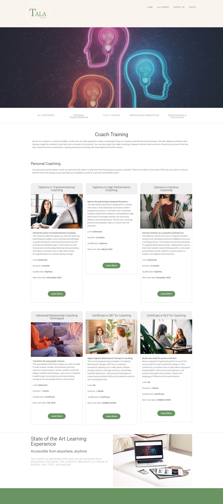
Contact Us (178, 7)
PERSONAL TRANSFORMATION (78, 116)
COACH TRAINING (111, 115)
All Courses (163, 7)
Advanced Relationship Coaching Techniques (57, 317)
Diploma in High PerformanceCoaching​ (111, 189)
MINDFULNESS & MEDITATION (144, 115)
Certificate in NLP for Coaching (166, 315)
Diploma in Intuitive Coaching (166, 189)
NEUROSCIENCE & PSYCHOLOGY (177, 116)
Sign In (192, 7)
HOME (150, 7)
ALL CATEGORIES (45, 115)
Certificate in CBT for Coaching (111, 315)
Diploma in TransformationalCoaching (56, 189)
